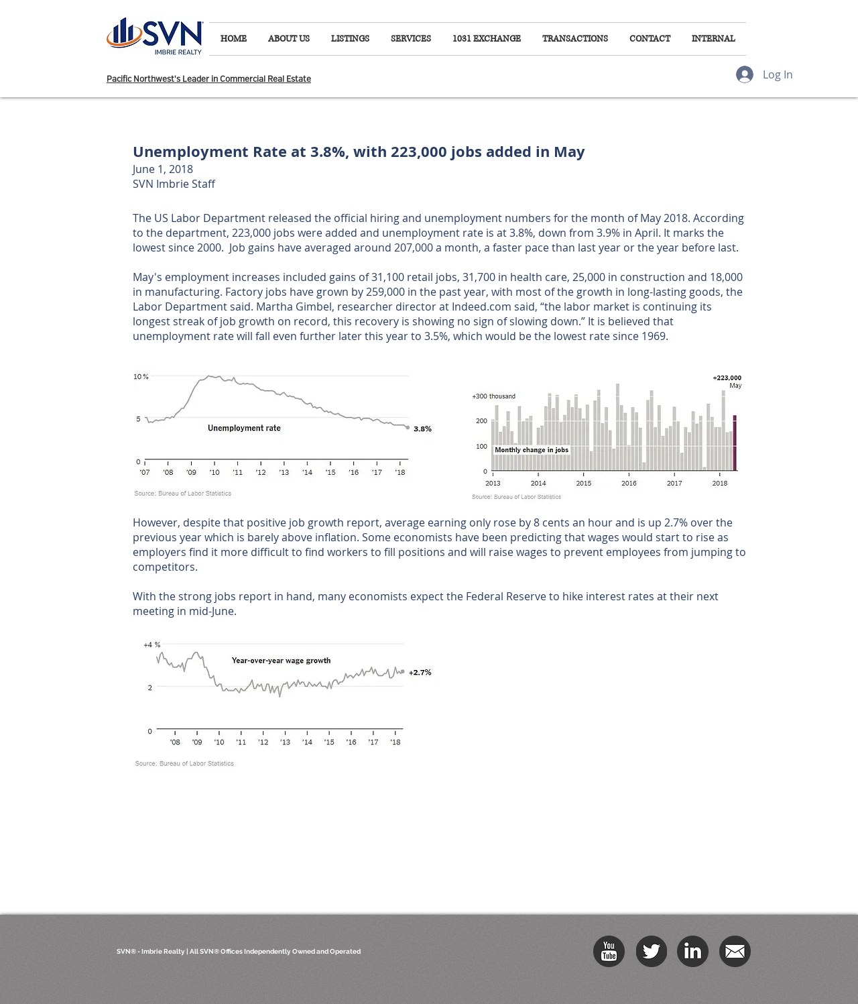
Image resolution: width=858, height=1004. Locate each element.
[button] (288, 39)
